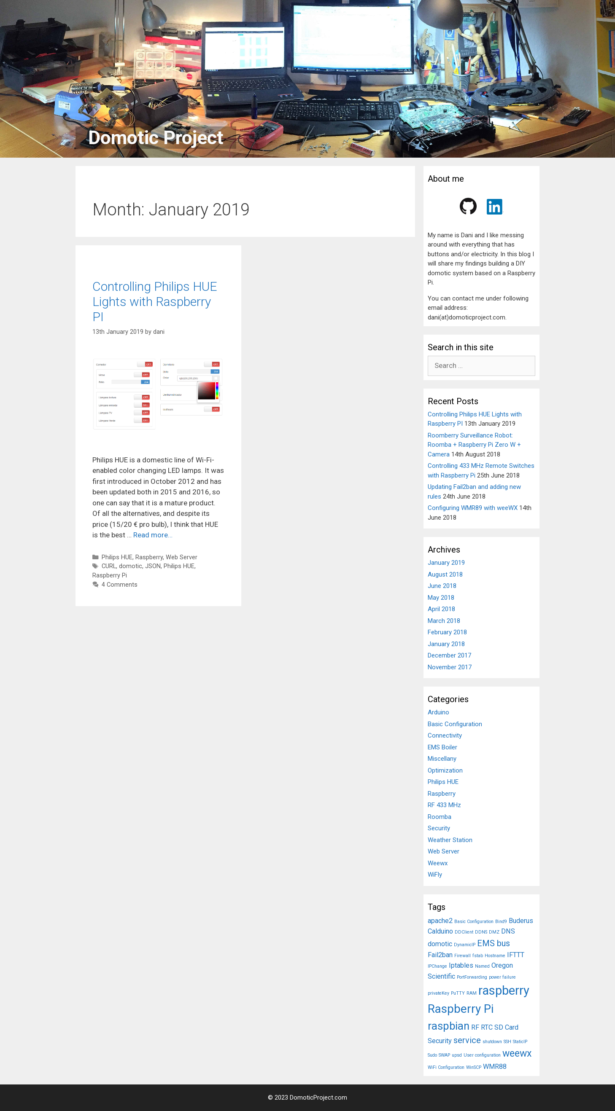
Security (439, 828)
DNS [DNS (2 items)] (508, 931)
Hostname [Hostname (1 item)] (495, 955)
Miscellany (442, 758)
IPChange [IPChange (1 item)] (437, 966)
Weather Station (450, 840)
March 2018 (444, 621)
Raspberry (149, 557)
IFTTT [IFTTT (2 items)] (515, 955)
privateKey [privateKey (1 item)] (438, 993)
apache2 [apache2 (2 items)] (440, 921)
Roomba (439, 817)
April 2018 (441, 609)
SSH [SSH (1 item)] (507, 1041)
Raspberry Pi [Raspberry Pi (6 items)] (461, 1009)
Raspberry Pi (109, 575)
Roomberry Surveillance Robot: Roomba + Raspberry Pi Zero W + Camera (474, 445)
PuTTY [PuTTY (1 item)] (458, 993)
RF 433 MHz (444, 805)
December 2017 (449, 655)
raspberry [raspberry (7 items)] (503, 990)
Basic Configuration (455, 724)
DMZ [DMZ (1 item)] (494, 932)
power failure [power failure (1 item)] (502, 977)
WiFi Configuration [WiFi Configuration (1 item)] (446, 1067)
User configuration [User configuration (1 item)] (482, 1055)
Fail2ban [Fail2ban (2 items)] (440, 955)
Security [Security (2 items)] (440, 1041)
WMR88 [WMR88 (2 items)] (495, 1067)
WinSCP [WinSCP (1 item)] (473, 1067)
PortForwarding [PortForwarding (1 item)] (472, 977)
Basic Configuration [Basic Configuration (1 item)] (474, 921)
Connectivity (445, 735)
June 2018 (442, 586)
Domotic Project (156, 137)
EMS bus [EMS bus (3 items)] (493, 943)
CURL (109, 566)
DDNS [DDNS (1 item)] (481, 932)
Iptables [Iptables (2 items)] (461, 965)
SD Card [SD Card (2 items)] (506, 1027)
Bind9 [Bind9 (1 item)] (501, 921)
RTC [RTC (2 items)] (487, 1027)
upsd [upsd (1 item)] (457, 1055)
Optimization (445, 770)
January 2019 (446, 562)
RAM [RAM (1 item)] (472, 993)
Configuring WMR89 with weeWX (473, 508)
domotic (130, 566)
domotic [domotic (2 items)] (440, 944)
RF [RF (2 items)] (475, 1027)
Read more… (153, 535)
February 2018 (447, 632)
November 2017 (450, 667)
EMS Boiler (442, 747)
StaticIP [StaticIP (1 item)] (520, 1041)
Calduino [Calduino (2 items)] (440, 931)
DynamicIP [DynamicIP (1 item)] (464, 944)
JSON (153, 566)
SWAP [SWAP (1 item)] (444, 1055)
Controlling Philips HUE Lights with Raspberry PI (154, 301)
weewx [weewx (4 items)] (516, 1053)
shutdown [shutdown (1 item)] (492, 1041)
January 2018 (446, 644)
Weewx (438, 863)
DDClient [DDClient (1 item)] (464, 932)
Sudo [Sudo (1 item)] (432, 1055)
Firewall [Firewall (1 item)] (462, 955)
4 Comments (120, 584)
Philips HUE (117, 557)
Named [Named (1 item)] (482, 966)
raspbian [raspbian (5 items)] (448, 1026)
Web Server (181, 557)
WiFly (435, 874)
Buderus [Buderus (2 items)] (521, 921)
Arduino (438, 712)
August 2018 (445, 574)
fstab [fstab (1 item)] (477, 955)
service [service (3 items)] (467, 1040)
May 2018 (441, 597)
